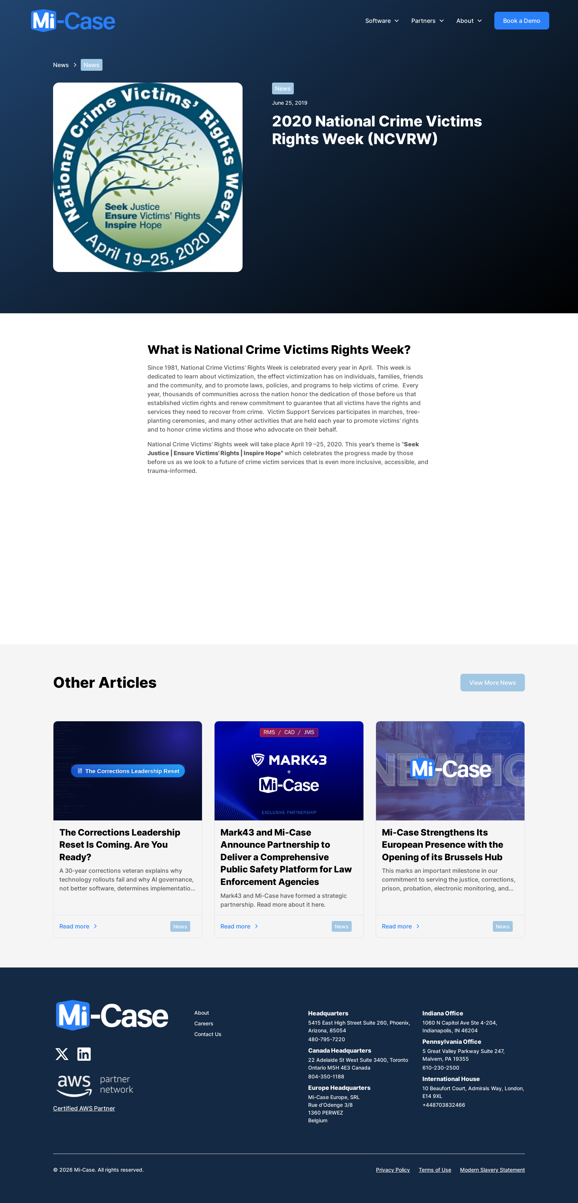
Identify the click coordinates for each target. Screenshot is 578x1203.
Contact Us (208, 1034)
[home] (73, 21)
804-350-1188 (326, 1076)
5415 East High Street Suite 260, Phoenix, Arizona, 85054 (359, 1026)
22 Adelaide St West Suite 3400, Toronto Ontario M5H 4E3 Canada (358, 1064)
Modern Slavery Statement (492, 1170)
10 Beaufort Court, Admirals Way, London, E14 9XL (473, 1092)
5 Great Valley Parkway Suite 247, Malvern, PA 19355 (463, 1055)
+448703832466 (443, 1105)
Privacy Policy (393, 1170)
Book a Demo (521, 20)
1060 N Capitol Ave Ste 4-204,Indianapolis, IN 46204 (459, 1026)
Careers (203, 1023)
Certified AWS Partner (84, 1108)
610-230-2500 (440, 1067)
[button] (382, 20)
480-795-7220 (326, 1039)
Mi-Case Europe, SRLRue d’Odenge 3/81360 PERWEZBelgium (334, 1108)
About (201, 1013)
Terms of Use (435, 1170)
